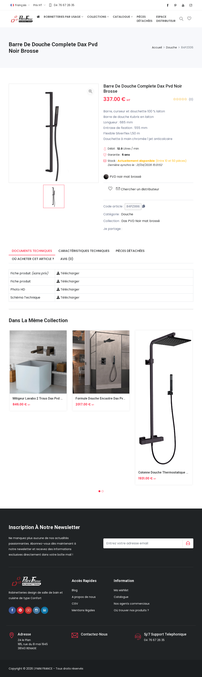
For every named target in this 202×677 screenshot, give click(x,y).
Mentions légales (83, 610)
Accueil (157, 47)
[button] (99, 491)
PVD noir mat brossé (122, 176)
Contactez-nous (94, 634)
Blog (75, 590)
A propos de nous (84, 597)
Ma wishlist (121, 590)
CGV (75, 603)
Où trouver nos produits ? (131, 610)
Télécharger (68, 273)
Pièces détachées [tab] (130, 251)
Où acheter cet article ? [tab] (33, 259)
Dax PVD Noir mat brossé (140, 221)
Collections (96, 17)
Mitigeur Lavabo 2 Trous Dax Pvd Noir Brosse (46, 398)
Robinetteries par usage (62, 17)
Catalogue (121, 17)
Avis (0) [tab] (66, 259)
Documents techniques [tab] (32, 251)
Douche (171, 47)
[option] (53, 196)
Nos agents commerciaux (132, 603)
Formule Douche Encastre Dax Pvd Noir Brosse (110, 398)
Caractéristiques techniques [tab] (83, 251)
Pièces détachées (144, 19)
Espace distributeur (166, 19)
